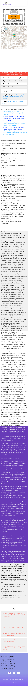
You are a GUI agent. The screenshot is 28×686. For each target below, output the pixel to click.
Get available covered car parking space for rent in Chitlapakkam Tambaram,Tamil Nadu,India (13, 586)
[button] (14, 36)
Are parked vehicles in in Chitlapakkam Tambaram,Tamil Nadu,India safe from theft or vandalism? (14, 614)
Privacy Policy (15, 680)
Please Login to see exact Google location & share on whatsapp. (13, 96)
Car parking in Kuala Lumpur (8, 663)
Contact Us (5, 680)
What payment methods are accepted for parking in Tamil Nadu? (13, 640)
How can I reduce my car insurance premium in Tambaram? (12, 621)
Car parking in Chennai (7, 658)
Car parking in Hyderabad (8, 667)
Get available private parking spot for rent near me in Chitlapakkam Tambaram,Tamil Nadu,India (14, 597)
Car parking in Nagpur (7, 668)
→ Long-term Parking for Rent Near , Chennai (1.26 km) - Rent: (14, 123)
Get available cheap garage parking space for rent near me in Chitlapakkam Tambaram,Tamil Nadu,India (14, 580)
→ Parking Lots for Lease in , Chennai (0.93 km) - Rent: (14, 118)
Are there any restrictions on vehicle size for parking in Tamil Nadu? (14, 634)
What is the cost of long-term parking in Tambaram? (13, 628)
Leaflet (16, 48)
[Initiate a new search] (25, 28)
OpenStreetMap (23, 48)
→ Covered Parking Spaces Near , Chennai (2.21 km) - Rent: (15, 132)
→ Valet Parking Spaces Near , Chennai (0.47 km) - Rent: (15, 113)
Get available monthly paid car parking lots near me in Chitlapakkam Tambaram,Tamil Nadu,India (13, 591)
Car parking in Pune (6, 661)
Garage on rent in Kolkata (7, 659)
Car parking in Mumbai (7, 665)
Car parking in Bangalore (7, 656)
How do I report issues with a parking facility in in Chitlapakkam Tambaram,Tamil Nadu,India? (14, 647)
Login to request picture (14, 17)
